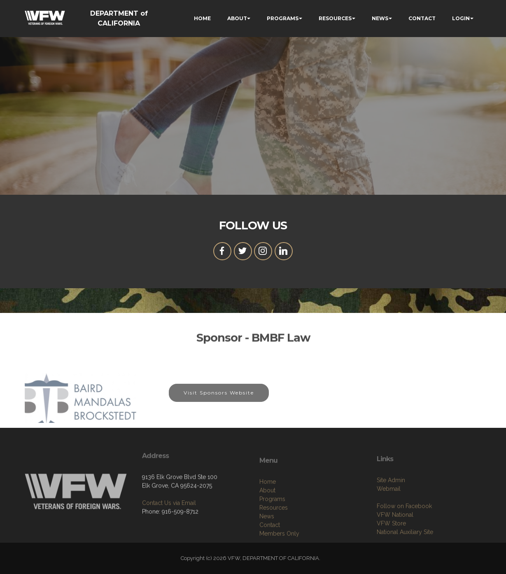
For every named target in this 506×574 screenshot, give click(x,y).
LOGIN (461, 18)
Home (267, 506)
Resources (273, 532)
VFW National (395, 537)
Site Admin (391, 502)
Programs (272, 523)
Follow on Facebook (404, 528)
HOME (202, 18)
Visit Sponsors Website (219, 397)
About (267, 515)
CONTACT (422, 18)
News (266, 541)
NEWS (380, 18)
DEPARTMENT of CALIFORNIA (119, 18)
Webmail (389, 511)
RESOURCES (335, 18)
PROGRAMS (282, 18)
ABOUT (237, 18)
